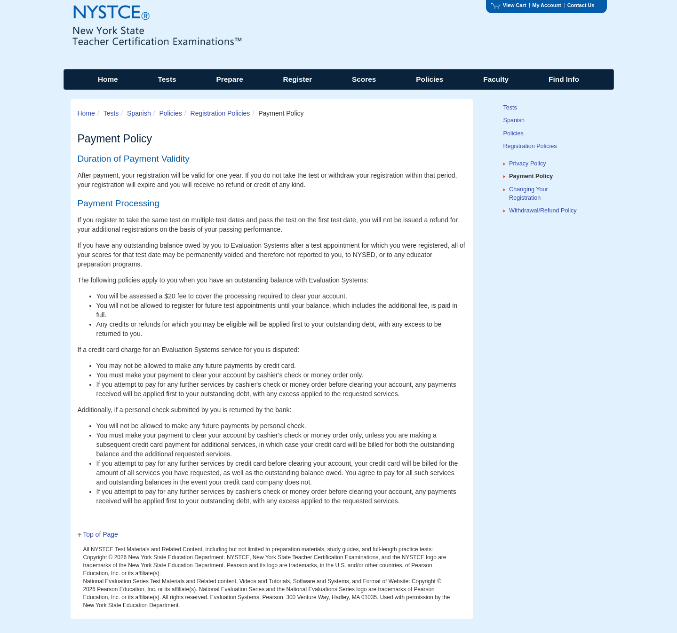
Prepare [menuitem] (229, 79)
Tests (111, 113)
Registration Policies (220, 113)
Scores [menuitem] (364, 79)
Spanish (139, 113)
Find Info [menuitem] (564, 79)
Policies (170, 113)
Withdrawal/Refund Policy (543, 210)
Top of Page (100, 534)
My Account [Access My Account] (546, 5)
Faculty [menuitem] (496, 79)
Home (86, 113)
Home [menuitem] (108, 79)
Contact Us (581, 5)
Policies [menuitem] (429, 79)
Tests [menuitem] (167, 79)
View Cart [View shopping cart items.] (508, 5)
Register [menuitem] (297, 79)
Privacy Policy (527, 163)
